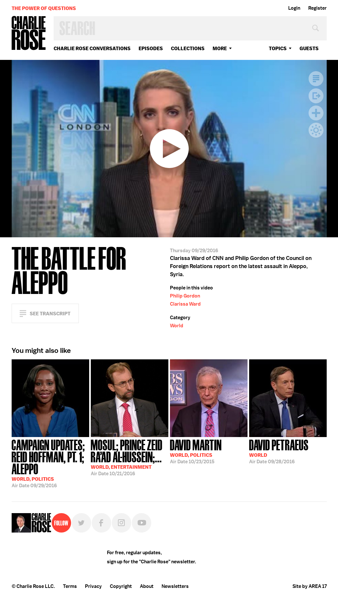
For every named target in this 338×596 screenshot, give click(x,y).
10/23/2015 (196, 451)
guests (309, 48)
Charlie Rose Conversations (92, 48)
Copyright (121, 586)
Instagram (121, 523)
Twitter (81, 523)
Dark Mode (316, 130)
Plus (316, 113)
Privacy (93, 586)
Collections (188, 48)
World (176, 325)
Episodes (151, 48)
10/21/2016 (129, 457)
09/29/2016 (50, 463)
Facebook (101, 523)
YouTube (141, 523)
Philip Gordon (185, 296)
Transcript (316, 78)
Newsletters (175, 586)
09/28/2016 (279, 451)
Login (294, 8)
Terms (70, 586)
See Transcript (50, 313)
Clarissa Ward (185, 304)
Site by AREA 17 (309, 586)
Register (317, 8)
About (146, 586)
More (220, 48)
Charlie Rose (29, 33)
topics (278, 48)
